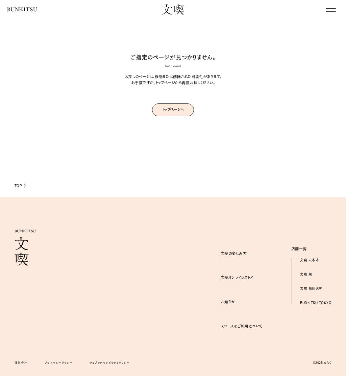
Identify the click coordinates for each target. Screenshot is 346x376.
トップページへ (173, 109)
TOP (18, 185)
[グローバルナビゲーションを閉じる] (331, 10)
